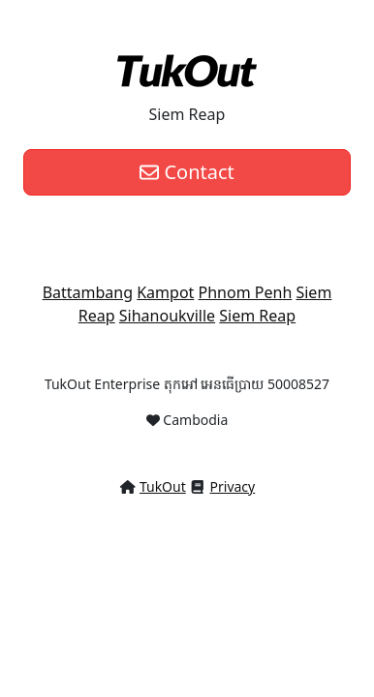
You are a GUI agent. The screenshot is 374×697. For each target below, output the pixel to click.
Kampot (165, 292)
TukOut (163, 486)
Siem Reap (257, 315)
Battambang (88, 292)
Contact (187, 172)
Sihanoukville (167, 315)
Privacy (233, 486)
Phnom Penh (246, 292)
